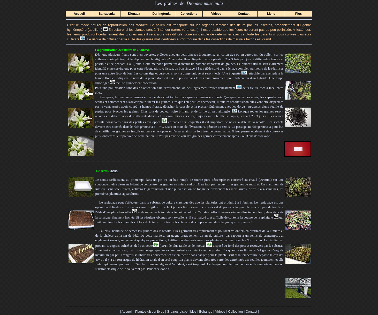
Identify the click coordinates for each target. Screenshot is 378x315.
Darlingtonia (161, 14)
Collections (188, 14)
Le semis (102, 171)
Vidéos (216, 14)
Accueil (79, 14)
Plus (298, 14)
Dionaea (134, 14)
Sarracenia (107, 14)
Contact (244, 14)
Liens (271, 14)
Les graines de (179, 3)
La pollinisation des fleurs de (122, 50)
